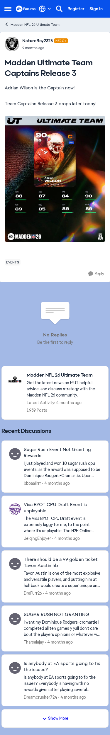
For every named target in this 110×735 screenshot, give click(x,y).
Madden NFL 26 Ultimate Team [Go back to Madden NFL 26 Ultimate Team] (32, 24)
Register (75, 8)
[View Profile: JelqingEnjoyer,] (15, 509)
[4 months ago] (56, 483)
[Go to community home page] (26, 9)
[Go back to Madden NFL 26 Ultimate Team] (64, 375)
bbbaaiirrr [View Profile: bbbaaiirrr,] (32, 483)
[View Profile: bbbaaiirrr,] (15, 454)
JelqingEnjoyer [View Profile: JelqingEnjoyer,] (37, 538)
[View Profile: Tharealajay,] (15, 619)
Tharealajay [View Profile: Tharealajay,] (34, 642)
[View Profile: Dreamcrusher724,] (15, 668)
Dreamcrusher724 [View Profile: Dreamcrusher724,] (40, 697)
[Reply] (96, 274)
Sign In (96, 8)
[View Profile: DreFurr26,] (15, 564)
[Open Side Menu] (7, 8)
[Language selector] (45, 9)
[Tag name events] (13, 262)
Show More (55, 718)
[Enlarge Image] (55, 179)
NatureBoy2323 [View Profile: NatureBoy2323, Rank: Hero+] (37, 40)
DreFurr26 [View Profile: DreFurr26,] (33, 593)
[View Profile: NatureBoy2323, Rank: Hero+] (12, 44)
